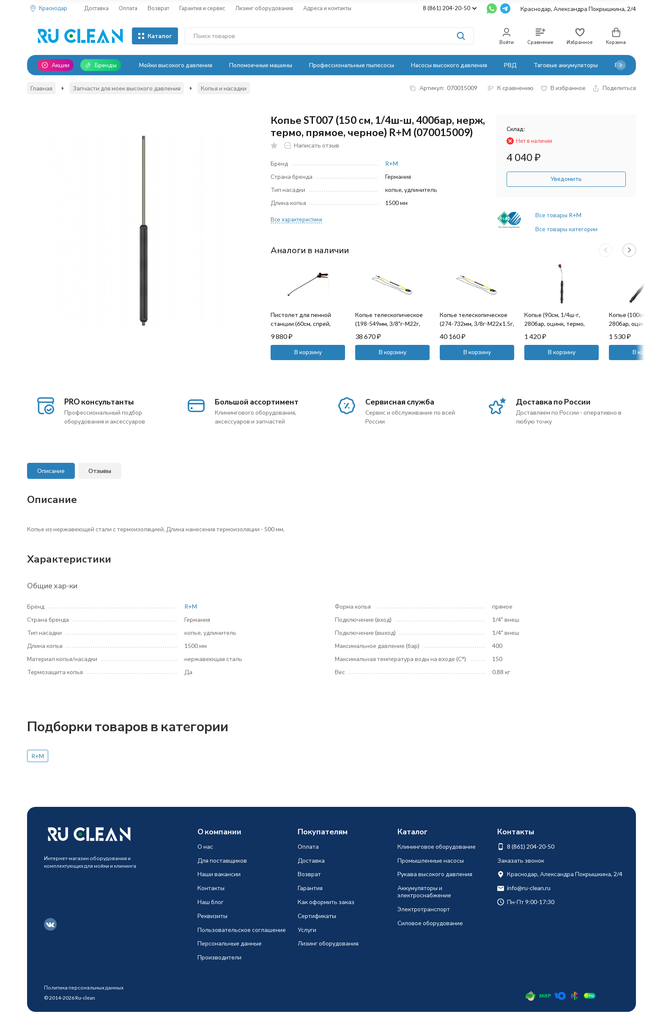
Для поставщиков (222, 860)
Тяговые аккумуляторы (566, 64)
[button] (621, 65)
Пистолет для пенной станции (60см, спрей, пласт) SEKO (301, 323)
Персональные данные (229, 943)
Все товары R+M (558, 215)
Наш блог (210, 901)
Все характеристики (296, 219)
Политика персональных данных (83, 987)
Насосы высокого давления (449, 64)
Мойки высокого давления (175, 64)
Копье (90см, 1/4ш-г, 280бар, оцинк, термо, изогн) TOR (554, 323)
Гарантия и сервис (202, 8)
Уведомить (566, 178)
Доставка (96, 8)
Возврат (158, 8)
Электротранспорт (423, 909)
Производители (219, 957)
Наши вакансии (219, 873)
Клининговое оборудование (436, 846)
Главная (41, 88)
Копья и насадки (224, 88)
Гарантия (310, 887)
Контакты (211, 887)
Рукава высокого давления (434, 873)
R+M (391, 163)
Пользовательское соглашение (241, 929)
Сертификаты (317, 915)
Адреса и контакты (327, 8)
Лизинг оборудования (264, 8)
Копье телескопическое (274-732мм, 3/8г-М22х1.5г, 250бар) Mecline (477, 323)
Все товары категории (566, 228)
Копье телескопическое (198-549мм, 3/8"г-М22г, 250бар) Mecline (389, 323)
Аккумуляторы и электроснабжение (424, 891)
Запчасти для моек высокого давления (127, 88)
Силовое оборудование (430, 922)
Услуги (307, 929)
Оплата (128, 8)
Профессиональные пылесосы (351, 64)
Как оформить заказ (326, 901)
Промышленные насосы (430, 860)
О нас (205, 846)
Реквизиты (212, 915)
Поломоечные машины (260, 64)
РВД (510, 64)
